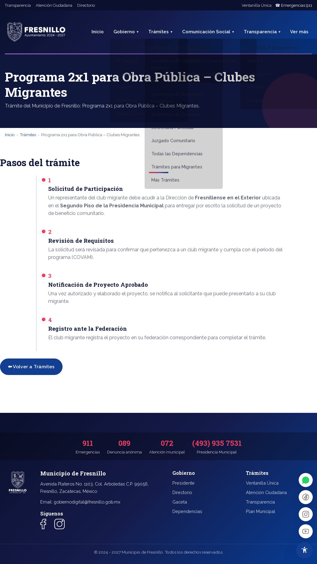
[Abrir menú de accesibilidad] (304, 550)
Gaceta (179, 501)
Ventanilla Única (257, 5)
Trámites (158, 32)
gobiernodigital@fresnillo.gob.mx (87, 501)
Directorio (86, 5)
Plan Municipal (260, 511)
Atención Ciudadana (54, 5)
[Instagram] (306, 514)
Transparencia (18, 5)
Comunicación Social (206, 32)
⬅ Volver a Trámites (31, 366)
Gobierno (124, 32)
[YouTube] (306, 531)
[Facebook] (306, 497)
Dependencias (187, 511)
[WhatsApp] (306, 480)
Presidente (183, 483)
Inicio (98, 32)
